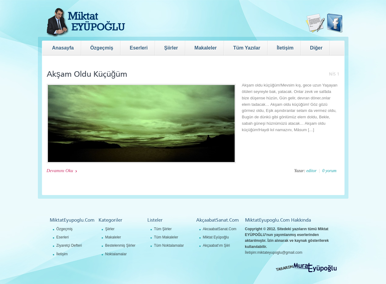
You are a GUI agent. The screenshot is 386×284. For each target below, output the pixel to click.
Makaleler (113, 237)
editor (311, 170)
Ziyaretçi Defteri (69, 245)
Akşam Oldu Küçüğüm (87, 74)
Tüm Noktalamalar (169, 245)
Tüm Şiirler (163, 229)
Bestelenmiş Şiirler (120, 245)
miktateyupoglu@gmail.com (279, 252)
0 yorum (329, 170)
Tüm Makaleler (166, 237)
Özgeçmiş (64, 229)
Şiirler (110, 229)
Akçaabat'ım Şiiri (216, 245)
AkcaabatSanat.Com (219, 229)
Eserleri (62, 237)
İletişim (62, 254)
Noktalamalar (116, 254)
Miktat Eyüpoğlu (216, 237)
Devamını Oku (60, 170)
